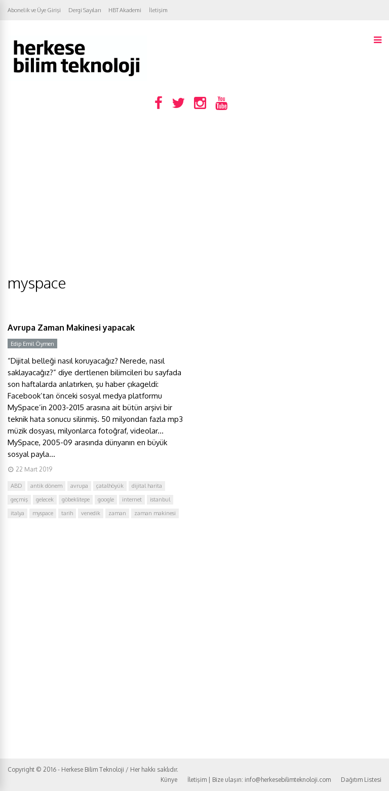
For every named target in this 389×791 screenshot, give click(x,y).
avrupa (79, 485)
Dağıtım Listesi (361, 779)
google (106, 499)
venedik (90, 513)
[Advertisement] (194, 197)
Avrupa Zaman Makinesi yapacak (71, 327)
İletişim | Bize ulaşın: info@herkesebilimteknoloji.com (259, 779)
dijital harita (147, 485)
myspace (42, 513)
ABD (16, 485)
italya (17, 513)
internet (132, 499)
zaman (117, 513)
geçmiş (19, 499)
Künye (169, 779)
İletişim (158, 10)
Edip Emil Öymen (32, 343)
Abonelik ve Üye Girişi (34, 10)
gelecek (45, 499)
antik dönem (46, 485)
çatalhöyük (110, 485)
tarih (67, 513)
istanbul (160, 499)
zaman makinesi (155, 513)
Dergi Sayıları (84, 10)
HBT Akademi (124, 10)
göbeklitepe (76, 499)
